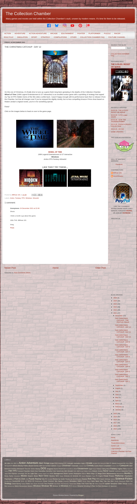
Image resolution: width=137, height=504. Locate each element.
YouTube (98, 486)
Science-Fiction (124, 478)
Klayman (14, 473)
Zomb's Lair (115, 446)
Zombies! (104, 486)
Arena (102, 463)
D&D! (131, 466)
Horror (105, 471)
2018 (115, 420)
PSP (27, 479)
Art (105, 463)
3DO (15, 463)
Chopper (59, 465)
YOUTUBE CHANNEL (116, 37)
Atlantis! (114, 463)
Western (30, 486)
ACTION (7, 33)
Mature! (84, 473)
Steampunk (122, 481)
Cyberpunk (124, 465)
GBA (65, 471)
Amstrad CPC (62, 463)
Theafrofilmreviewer (118, 443)
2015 (115, 429)
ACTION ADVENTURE (38, 33)
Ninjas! (61, 476)
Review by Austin (59, 479)
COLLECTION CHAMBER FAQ (92, 37)
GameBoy (41, 471)
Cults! (117, 465)
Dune (75, 469)
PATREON (126, 213)
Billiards (15, 466)
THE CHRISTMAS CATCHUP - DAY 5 (122, 361)
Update (107, 483)
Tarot (31, 483)
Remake (50, 479)
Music (36, 476)
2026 (115, 298)
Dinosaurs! (20, 469)
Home (56, 268)
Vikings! (124, 483)
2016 (115, 426)
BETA (10, 465)
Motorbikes (17, 476)
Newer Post (10, 268)
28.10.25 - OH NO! (117, 129)
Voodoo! (130, 483)
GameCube (60, 471)
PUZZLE (107, 33)
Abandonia (115, 440)
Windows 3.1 (66, 486)
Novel (83, 476)
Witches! (74, 486)
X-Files (92, 486)
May (117, 397)
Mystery (52, 476)
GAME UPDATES (117, 132)
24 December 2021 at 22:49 (29, 208)
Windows (28, 198)
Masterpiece (77, 473)
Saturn (102, 479)
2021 (115, 313)
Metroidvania (120, 473)
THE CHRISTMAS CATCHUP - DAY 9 (122, 341)
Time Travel (85, 483)
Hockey (100, 471)
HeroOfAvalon (118, 176)
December (119, 316)
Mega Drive (102, 473)
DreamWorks (69, 468)
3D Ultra (7, 463)
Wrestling (87, 486)
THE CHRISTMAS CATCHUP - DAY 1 (122, 380)
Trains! (96, 483)
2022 (115, 310)
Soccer (84, 481)
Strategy (8, 483)
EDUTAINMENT (67, 33)
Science (112, 479)
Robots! (84, 479)
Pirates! (111, 476)
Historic (94, 471)
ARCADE (54, 33)
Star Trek (103, 481)
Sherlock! (51, 481)
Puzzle (31, 479)
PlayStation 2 (9, 479)
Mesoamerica (111, 473)
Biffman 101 (117, 173)
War (6, 486)
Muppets (30, 476)
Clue (85, 465)
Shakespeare (38, 481)
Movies (24, 476)
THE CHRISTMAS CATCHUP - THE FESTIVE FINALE (122, 320)
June (117, 394)
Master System (68, 473)
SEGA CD (31, 481)
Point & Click (19, 479)
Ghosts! (70, 471)
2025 (115, 301)
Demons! (8, 469)
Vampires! (113, 483)
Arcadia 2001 (96, 463)
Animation (77, 463)
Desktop (14, 469)
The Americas (65, 483)
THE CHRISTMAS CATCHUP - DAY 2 (122, 375)
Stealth (116, 481)
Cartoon (53, 466)
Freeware (20, 471)
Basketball (120, 463)
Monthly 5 (128, 473)
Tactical (23, 483)
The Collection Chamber (28, 13)
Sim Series (59, 481)
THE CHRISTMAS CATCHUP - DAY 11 (123, 331)
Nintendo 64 (68, 476)
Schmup (107, 479)
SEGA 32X (24, 481)
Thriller (78, 483)
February (118, 407)
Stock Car (129, 481)
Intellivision (118, 471)
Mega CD (94, 473)
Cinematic (74, 466)
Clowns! (81, 465)
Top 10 (91, 483)
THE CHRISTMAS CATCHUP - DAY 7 (122, 351)
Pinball (105, 476)
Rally (43, 479)
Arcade (89, 463)
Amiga (46, 463)
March (117, 404)
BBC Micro (126, 463)
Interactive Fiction (127, 471)
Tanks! (28, 483)
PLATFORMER (94, 33)
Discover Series (30, 469)
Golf (78, 471)
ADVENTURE (20, 33)
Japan (6, 473)
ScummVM (16, 481)
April (117, 400)
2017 (115, 423)
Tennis (35, 483)
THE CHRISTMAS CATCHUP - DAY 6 (122, 356)
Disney (37, 469)
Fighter (120, 469)
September (119, 385)
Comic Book (98, 466)
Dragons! (50, 469)
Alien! (41, 463)
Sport (97, 481)
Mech (89, 473)
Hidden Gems (88, 471)
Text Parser (57, 483)
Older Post (100, 268)
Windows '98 (56, 486)
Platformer (119, 476)
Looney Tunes (42, 473)
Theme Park (72, 483)
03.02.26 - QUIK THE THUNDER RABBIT (118, 120)
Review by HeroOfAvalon (73, 479)
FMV (10, 471)
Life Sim (27, 473)
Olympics (88, 476)
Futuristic (27, 471)
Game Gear (34, 471)
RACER (117, 33)
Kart (9, 473)
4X (17, 463)
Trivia (100, 483)
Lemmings (21, 473)
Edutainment (83, 469)
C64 (40, 466)
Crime (113, 465)
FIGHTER (81, 33)
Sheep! (45, 481)
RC (46, 479)
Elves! (94, 468)
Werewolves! (23, 486)
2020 (115, 413)
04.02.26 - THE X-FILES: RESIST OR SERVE (120, 111)
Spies (93, 481)
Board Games (34, 466)
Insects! (111, 471)
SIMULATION (22, 37)
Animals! (70, 463)
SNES (80, 481)
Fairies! (99, 469)
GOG (74, 471)
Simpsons (66, 481)
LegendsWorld (116, 448)
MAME (51, 473)
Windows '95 (46, 486)
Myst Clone (44, 476)
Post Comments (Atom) (22, 273)
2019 (115, 417)
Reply (12, 228)
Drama (56, 469)
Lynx (47, 473)
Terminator (41, 483)
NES (57, 476)
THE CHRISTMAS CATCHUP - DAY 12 (123, 326)
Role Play (92, 479)
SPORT (34, 37)
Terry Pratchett (49, 483)
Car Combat (46, 466)
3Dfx (12, 463)
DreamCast (62, 469)
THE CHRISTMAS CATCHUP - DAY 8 (122, 346)
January (118, 410)
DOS (43, 468)
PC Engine (99, 476)
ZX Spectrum (112, 486)
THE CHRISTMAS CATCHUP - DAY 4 (122, 365)
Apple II (83, 463)
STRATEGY (45, 37)
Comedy (90, 465)
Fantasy (18, 198)
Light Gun (33, 473)
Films (125, 469)
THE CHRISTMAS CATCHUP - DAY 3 (122, 370)
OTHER (73, 37)
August (118, 388)
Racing (38, 479)
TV (103, 483)
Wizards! (36, 198)
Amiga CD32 (54, 463)
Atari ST (108, 463)
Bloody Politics (23, 466)
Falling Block (106, 469)
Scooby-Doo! (8, 481)
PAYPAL (129, 211)
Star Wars (110, 481)
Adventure (32, 462)
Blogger (81, 495)
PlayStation (128, 476)
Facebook (119, 164)
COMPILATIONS (60, 37)
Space (89, 481)
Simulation (73, 481)
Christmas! (66, 465)
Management (58, 473)
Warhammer (10, 486)
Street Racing (16, 483)
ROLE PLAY (9, 37)
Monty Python (9, 476)
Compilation (107, 466)
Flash (128, 468)
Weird (17, 486)
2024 (115, 304)
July (117, 391)
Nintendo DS (77, 476)
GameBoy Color (51, 471)
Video (120, 483)
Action (12, 198)
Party (93, 476)
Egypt (90, 469)
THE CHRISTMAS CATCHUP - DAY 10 (123, 336)
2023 (115, 307)
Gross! (82, 471)
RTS (98, 479)
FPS (23, 198)
